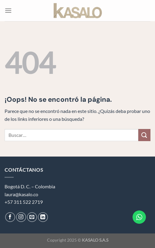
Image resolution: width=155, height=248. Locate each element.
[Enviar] (144, 135)
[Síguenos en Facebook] (10, 217)
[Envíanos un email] (32, 217)
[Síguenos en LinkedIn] (43, 217)
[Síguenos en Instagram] (21, 217)
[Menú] (8, 10)
